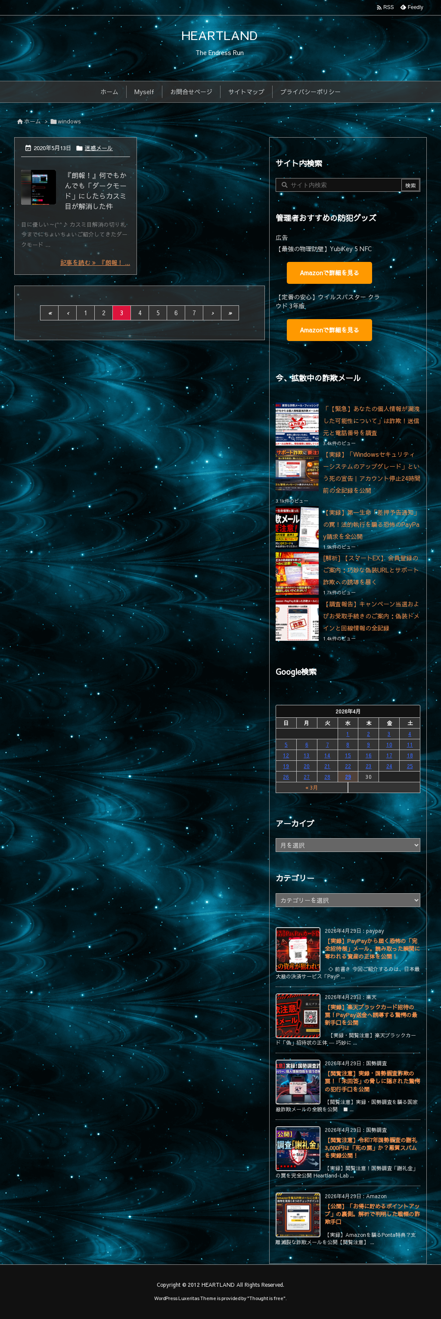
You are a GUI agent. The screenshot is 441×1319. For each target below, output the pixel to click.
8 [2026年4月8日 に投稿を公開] (347, 744)
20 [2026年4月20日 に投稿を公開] (307, 765)
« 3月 (311, 787)
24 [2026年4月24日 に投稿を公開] (389, 765)
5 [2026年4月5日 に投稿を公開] (286, 744)
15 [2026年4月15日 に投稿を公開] (348, 755)
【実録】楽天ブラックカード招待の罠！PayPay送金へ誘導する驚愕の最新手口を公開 (371, 1015)
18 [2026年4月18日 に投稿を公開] (410, 755)
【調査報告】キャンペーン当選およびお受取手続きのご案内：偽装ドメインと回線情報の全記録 (371, 616)
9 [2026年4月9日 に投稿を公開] (368, 744)
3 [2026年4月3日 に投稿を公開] (389, 733)
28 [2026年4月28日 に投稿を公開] (327, 776)
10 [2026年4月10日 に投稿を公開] (389, 744)
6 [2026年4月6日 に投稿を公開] (306, 744)
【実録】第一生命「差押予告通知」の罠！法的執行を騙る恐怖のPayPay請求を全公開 (371, 524)
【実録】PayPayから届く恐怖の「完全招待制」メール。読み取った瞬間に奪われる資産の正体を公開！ (372, 948)
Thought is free (266, 1298)
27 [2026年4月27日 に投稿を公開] (307, 776)
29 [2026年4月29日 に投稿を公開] (348, 776)
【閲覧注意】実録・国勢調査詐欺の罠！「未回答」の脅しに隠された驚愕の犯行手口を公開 (372, 1081)
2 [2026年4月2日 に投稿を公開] (368, 733)
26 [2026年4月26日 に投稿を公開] (286, 776)
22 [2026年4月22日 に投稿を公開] (348, 765)
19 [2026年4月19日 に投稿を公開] (286, 765)
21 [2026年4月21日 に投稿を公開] (327, 765)
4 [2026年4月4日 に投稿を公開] (409, 733)
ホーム (32, 121)
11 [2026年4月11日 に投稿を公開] (410, 744)
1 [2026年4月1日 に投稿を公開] (347, 733)
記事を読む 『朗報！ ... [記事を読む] (95, 262)
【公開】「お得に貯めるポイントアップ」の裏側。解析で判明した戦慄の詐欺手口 (372, 1214)
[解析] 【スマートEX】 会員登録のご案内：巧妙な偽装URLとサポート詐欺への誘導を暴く (371, 569)
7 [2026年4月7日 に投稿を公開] (327, 744)
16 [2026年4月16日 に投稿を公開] (369, 755)
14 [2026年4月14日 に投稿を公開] (327, 755)
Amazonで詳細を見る (329, 272)
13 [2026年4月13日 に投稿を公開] (307, 755)
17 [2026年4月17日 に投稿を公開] (389, 755)
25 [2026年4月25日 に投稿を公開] (410, 765)
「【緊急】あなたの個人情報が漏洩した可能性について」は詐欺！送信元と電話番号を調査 (371, 420)
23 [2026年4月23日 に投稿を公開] (369, 765)
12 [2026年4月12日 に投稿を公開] (286, 755)
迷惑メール (99, 148)
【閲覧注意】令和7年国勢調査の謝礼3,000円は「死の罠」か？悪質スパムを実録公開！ (371, 1147)
